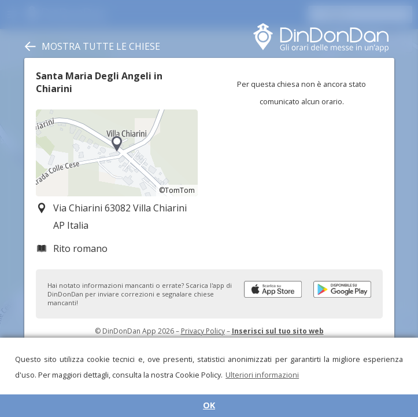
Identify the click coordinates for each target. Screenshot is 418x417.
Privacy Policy (203, 331)
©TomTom (177, 190)
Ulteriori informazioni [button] (262, 375)
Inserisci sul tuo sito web (278, 331)
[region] (117, 152)
